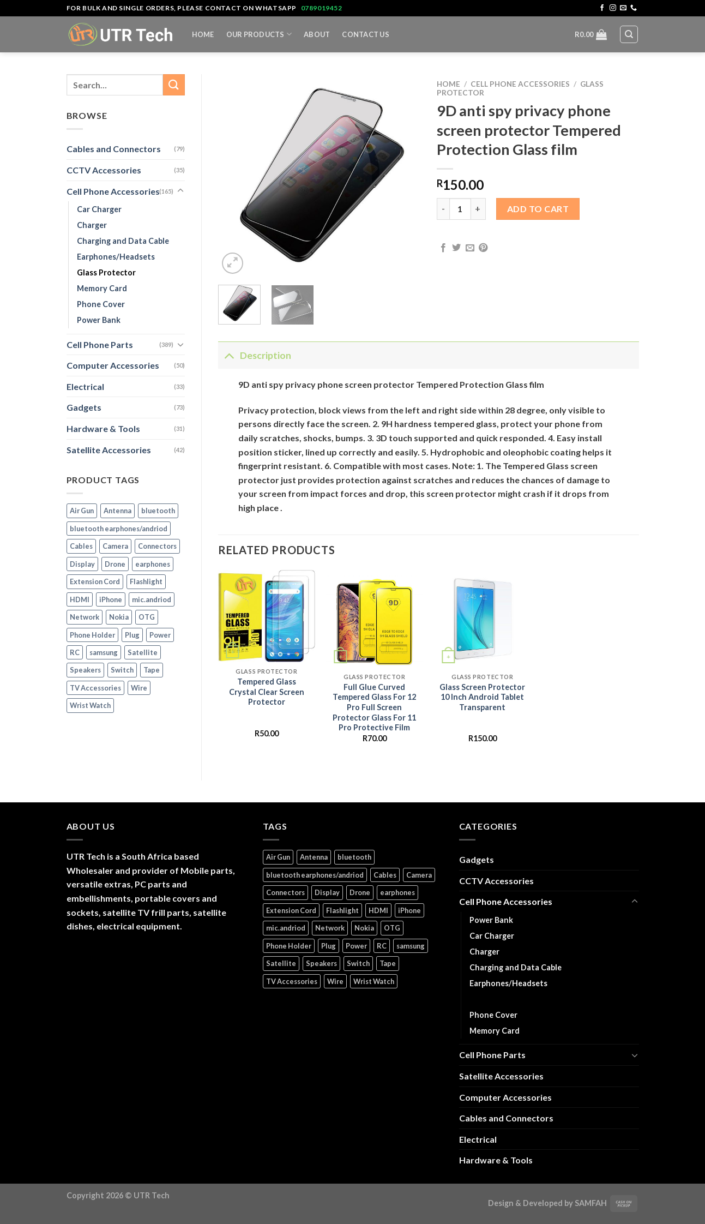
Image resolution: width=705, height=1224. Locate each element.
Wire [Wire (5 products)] (139, 687)
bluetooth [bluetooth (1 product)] (158, 510)
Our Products (259, 34)
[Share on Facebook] (443, 248)
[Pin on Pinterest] (483, 248)
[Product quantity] (460, 209)
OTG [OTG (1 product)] (146, 617)
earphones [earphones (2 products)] (152, 564)
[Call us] (633, 8)
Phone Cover (101, 304)
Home (203, 34)
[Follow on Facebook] (602, 8)
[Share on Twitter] (456, 248)
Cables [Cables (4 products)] (81, 546)
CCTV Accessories (104, 170)
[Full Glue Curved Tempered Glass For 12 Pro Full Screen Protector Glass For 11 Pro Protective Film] (374, 618)
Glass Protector (106, 272)
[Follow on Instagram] (613, 8)
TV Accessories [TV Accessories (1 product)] (95, 687)
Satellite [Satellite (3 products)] (143, 652)
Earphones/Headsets (116, 256)
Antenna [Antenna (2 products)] (117, 510)
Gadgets (84, 407)
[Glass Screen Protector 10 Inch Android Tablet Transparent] (482, 618)
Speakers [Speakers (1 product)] (85, 669)
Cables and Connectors (114, 148)
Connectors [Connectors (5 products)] (157, 546)
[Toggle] (180, 190)
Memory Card (102, 288)
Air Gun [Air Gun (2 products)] (82, 510)
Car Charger (99, 209)
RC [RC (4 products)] (75, 652)
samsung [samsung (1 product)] (103, 652)
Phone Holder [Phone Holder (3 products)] (92, 635)
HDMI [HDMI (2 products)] (79, 599)
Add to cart (538, 208)
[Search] (629, 34)
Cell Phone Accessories (113, 191)
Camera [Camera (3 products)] (115, 546)
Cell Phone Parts (100, 344)
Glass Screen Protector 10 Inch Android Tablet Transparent (482, 697)
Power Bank (98, 320)
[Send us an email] (623, 8)
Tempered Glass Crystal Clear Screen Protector (266, 691)
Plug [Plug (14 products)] (132, 635)
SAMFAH (591, 1203)
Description (254, 355)
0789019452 (321, 8)
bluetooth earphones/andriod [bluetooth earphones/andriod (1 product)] (118, 528)
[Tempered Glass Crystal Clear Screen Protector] (266, 616)
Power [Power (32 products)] (160, 635)
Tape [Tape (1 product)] (151, 669)
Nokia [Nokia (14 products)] (119, 617)
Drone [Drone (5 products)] (115, 564)
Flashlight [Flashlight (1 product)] (146, 581)
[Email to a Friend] (470, 248)
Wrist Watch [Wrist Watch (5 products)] (90, 705)
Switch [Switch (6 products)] (122, 669)
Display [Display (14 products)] (82, 564)
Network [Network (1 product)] (84, 617)
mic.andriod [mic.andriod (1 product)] (151, 599)
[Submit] (174, 84)
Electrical (85, 386)
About (317, 34)
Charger (92, 225)
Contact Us (365, 34)
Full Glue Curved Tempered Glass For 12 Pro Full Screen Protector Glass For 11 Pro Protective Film (374, 707)
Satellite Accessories (109, 450)
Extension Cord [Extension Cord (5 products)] (95, 581)
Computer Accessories (113, 365)
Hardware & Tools (103, 428)
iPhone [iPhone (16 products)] (110, 599)
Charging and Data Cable (123, 240)
